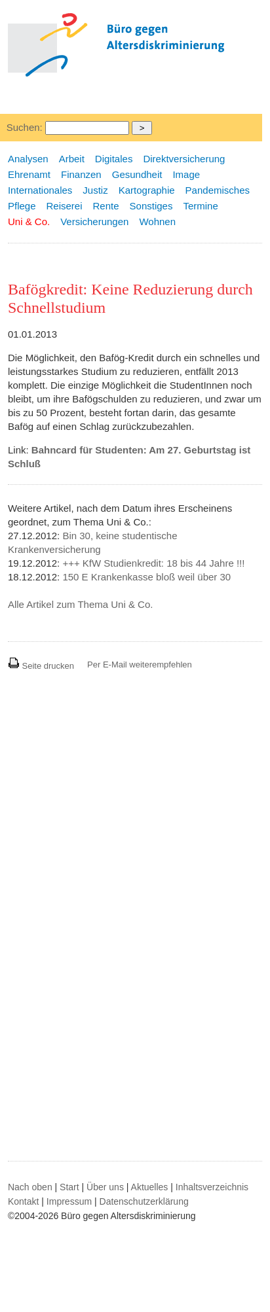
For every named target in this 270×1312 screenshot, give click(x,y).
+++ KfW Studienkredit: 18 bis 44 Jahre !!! (153, 563)
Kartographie (147, 190)
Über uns (105, 1187)
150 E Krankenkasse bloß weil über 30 (146, 576)
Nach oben (30, 1187)
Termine (200, 205)
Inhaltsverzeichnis (212, 1187)
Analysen (28, 158)
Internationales (40, 190)
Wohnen (157, 221)
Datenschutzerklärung (144, 1201)
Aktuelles (149, 1187)
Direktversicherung (184, 158)
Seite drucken (41, 666)
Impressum (69, 1201)
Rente (106, 205)
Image (186, 174)
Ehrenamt (29, 174)
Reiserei (65, 205)
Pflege (22, 205)
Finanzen (81, 174)
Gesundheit (137, 174)
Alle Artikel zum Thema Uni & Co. (80, 604)
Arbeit (72, 158)
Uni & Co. (29, 221)
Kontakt (23, 1201)
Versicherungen (94, 221)
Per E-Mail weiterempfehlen (139, 664)
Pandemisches (217, 190)
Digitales (114, 158)
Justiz (95, 190)
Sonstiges (151, 205)
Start (69, 1187)
